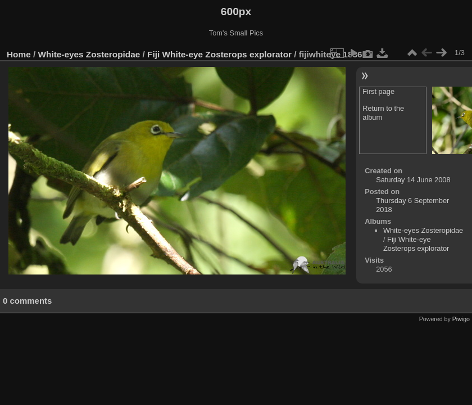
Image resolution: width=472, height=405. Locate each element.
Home (19, 54)
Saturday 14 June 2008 (413, 180)
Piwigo (461, 319)
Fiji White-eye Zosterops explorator (219, 54)
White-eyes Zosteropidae (89, 54)
